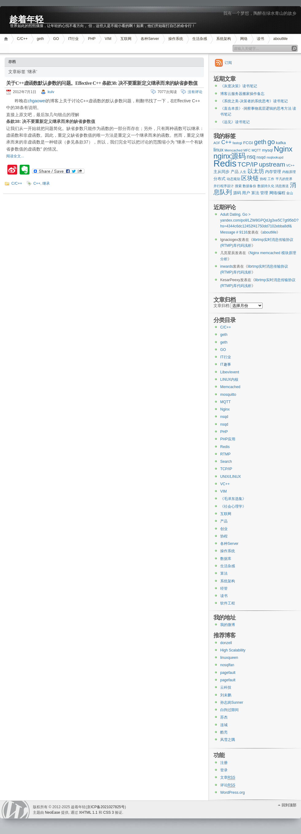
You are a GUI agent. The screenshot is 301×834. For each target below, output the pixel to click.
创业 (224, 529)
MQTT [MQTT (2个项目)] (256, 150)
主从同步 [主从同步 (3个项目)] (221, 171)
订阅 (228, 63)
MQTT (225, 402)
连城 (224, 725)
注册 (224, 763)
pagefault (227, 673)
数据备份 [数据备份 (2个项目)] (249, 186)
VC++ (225, 484)
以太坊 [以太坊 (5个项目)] (256, 171)
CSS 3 (108, 812)
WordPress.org (232, 792)
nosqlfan (227, 665)
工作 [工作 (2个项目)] (271, 179)
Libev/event (229, 372)
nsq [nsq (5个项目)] (251, 157)
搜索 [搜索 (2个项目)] (238, 186)
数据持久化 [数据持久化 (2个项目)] (265, 186)
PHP (92, 39)
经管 (224, 588)
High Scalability (232, 650)
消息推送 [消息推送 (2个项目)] (282, 186)
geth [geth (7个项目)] (260, 141)
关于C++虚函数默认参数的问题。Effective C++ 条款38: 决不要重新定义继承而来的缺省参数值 (101, 83)
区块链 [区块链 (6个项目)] (250, 178)
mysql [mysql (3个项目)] (267, 150)
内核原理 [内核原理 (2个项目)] (289, 172)
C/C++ (22, 39)
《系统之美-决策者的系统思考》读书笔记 (254, 101)
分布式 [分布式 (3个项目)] (219, 178)
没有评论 (195, 92)
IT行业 (73, 39)
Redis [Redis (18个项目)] (225, 163)
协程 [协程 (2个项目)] (263, 179)
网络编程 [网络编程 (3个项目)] (277, 193)
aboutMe (280, 39)
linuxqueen (229, 657)
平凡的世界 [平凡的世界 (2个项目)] (284, 179)
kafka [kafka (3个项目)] (281, 142)
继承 (46, 183)
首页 (7, 39)
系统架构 (223, 39)
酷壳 (224, 732)
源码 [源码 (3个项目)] (237, 193)
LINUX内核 (229, 379)
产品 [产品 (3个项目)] (235, 171)
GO (56, 39)
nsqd (224, 417)
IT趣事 (225, 364)
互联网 (125, 39)
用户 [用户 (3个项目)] (246, 193)
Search (226, 461)
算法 (224, 573)
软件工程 (227, 603)
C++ (37, 183)
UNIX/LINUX (230, 476)
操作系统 (175, 39)
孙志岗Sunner (231, 702)
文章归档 (221, 306)
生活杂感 (199, 39)
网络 (244, 39)
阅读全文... (15, 156)
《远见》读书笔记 (235, 122)
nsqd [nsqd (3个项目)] (260, 157)
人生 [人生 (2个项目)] (243, 172)
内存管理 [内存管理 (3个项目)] (273, 171)
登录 (224, 770)
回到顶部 (289, 805)
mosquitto (228, 394)
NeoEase (52, 812)
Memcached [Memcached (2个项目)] (233, 150)
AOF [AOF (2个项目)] (216, 143)
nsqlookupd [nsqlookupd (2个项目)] (275, 157)
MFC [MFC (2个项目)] (247, 150)
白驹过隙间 (229, 710)
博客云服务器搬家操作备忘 (242, 94)
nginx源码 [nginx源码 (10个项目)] (229, 156)
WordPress (16, 809)
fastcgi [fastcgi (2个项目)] (237, 143)
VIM (108, 39)
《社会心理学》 (233, 506)
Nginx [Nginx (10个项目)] (283, 149)
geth (40, 39)
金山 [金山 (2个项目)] (289, 193)
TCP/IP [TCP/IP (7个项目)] (248, 164)
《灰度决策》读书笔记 (238, 86)
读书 (260, 39)
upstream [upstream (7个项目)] (272, 164)
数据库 (225, 559)
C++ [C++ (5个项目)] (226, 142)
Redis (225, 447)
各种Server (150, 39)
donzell (226, 643)
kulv (51, 92)
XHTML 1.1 (88, 812)
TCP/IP (226, 469)
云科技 (225, 687)
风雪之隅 (227, 740)
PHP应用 (227, 439)
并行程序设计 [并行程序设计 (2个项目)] (223, 186)
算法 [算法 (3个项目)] (255, 193)
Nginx (225, 409)
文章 (227, 777)
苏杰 (224, 717)
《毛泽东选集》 (233, 499)
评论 (227, 785)
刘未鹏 (225, 695)
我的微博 (227, 625)
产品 (224, 521)
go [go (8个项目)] (271, 142)
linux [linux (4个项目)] (218, 149)
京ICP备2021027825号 (106, 807)
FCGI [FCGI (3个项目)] (248, 142)
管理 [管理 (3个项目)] (264, 193)
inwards (226, 266)
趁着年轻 (26, 19)
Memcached (230, 387)
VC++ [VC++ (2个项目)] (290, 165)
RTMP (225, 454)
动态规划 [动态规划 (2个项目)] (233, 179)
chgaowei (37, 100)
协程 (224, 536)
